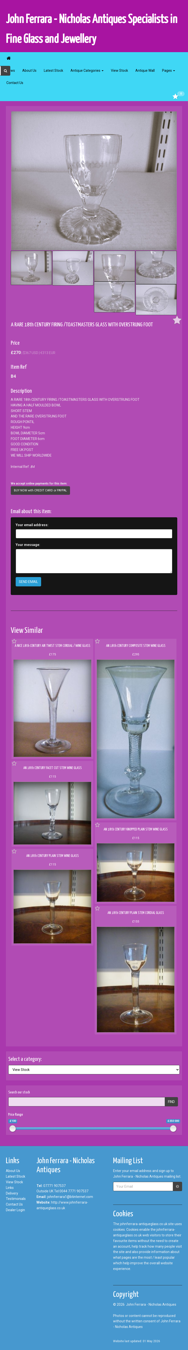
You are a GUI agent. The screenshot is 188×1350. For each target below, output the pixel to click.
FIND (171, 1102)
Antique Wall (145, 70)
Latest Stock (53, 70)
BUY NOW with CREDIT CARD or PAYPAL (40, 490)
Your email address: (32, 525)
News (10, 70)
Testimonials (16, 1199)
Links (10, 1188)
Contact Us (14, 83)
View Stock (119, 70)
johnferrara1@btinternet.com (70, 1197)
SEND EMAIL (28, 582)
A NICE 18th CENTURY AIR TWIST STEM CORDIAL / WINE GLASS (52, 646)
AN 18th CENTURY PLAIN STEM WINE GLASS (52, 856)
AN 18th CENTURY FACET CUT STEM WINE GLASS (52, 768)
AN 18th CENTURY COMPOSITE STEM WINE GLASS (135, 646)
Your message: (28, 545)
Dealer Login (15, 1210)
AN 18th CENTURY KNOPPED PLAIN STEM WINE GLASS (136, 829)
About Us (29, 70)
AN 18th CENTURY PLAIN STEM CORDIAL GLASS (135, 913)
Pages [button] (168, 70)
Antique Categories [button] (87, 70)
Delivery (12, 1193)
